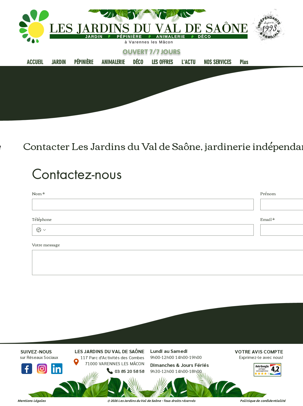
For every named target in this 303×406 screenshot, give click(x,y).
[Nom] (141, 204)
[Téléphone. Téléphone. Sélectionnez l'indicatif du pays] (41, 230)
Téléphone (42, 219)
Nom (38, 194)
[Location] (76, 362)
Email (267, 219)
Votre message (46, 245)
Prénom (268, 194)
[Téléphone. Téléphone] (148, 229)
